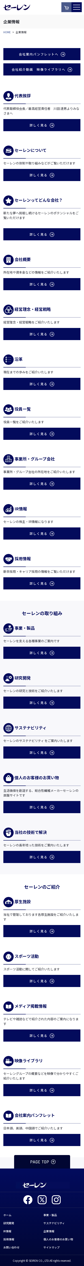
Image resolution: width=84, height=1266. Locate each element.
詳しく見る (42, 125)
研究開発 (8, 1223)
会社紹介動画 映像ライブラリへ (42, 69)
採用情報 (8, 1239)
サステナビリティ (54, 1223)
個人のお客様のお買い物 (58, 1239)
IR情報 (7, 1231)
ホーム (7, 1215)
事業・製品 (50, 1215)
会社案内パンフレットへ (42, 54)
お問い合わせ (11, 1247)
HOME (7, 32)
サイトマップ (51, 1247)
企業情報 (48, 1231)
